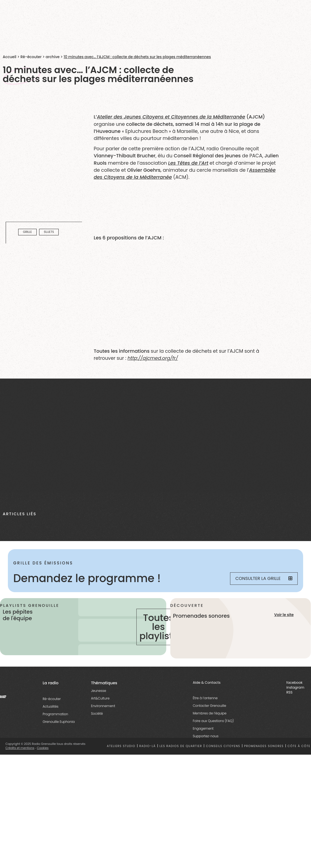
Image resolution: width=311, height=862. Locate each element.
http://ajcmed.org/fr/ (152, 358)
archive (52, 57)
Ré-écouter (31, 57)
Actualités (50, 707)
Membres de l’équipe (210, 714)
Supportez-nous (206, 737)
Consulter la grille (264, 578)
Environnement (103, 706)
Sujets (49, 232)
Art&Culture (100, 699)
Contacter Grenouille (209, 706)
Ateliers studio (121, 747)
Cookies (43, 749)
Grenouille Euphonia (59, 722)
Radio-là (147, 747)
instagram (295, 688)
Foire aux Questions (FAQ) (213, 721)
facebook (294, 683)
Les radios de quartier (181, 747)
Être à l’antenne (205, 699)
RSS (289, 693)
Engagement (203, 729)
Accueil (9, 57)
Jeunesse (98, 691)
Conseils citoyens (223, 747)
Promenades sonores (264, 747)
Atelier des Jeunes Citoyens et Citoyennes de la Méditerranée (171, 117)
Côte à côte (299, 747)
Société (97, 714)
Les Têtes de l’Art (188, 163)
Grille (27, 232)
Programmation (55, 715)
